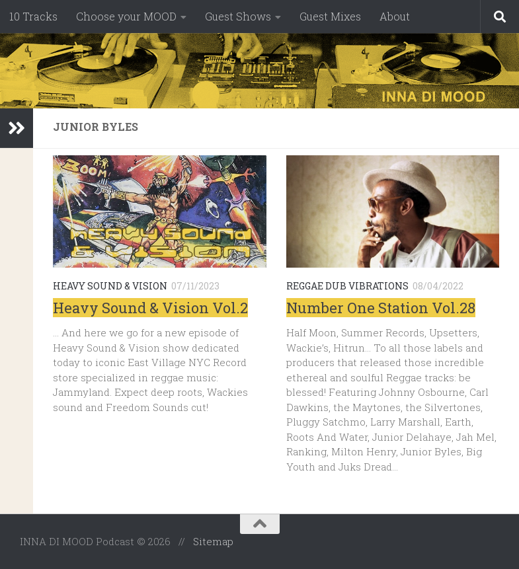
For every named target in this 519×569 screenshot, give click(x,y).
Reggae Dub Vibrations (347, 286)
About (394, 16)
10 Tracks (33, 16)
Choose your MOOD (126, 16)
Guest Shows (238, 16)
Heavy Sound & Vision (110, 286)
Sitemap (213, 541)
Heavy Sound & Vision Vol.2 (150, 307)
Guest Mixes (330, 16)
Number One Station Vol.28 (380, 307)
